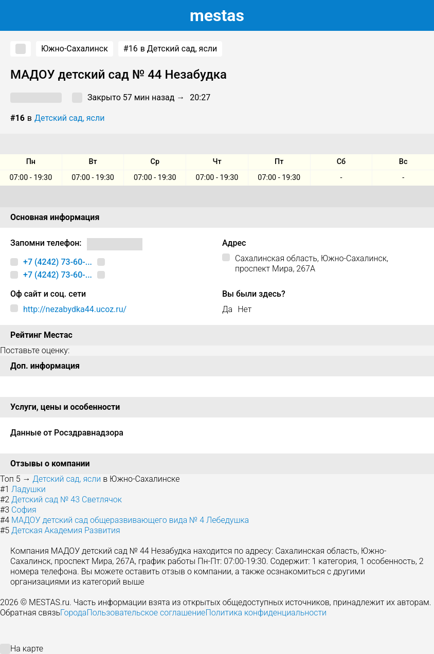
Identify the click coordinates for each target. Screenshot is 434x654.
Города (73, 612)
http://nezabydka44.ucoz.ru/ (74, 309)
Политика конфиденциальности (266, 612)
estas (217, 15)
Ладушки (28, 489)
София (24, 510)
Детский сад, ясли (69, 118)
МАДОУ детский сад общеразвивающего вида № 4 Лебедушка (130, 520)
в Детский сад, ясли (170, 49)
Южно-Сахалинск (74, 48)
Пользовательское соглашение (145, 612)
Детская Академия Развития (65, 530)
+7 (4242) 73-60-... (57, 262)
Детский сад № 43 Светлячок (66, 499)
